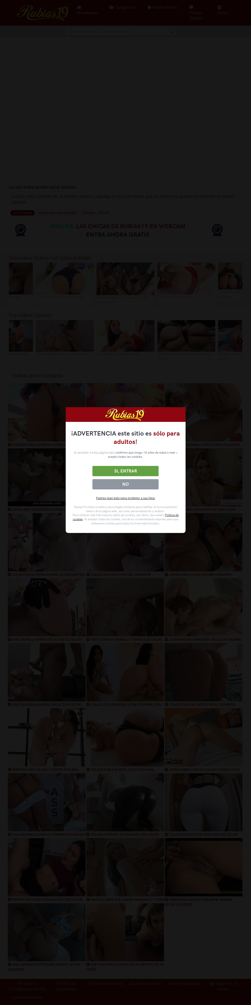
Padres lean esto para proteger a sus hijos (125, 498)
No (125, 484)
